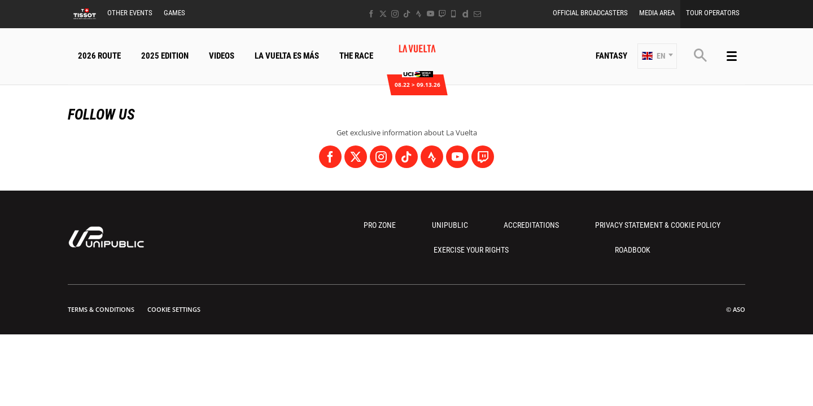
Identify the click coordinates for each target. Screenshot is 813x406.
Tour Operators (713, 12)
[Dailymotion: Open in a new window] (465, 14)
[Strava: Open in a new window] (419, 14)
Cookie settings (173, 309)
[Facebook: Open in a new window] (371, 14)
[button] (657, 56)
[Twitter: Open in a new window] (383, 14)
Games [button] (174, 12)
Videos (221, 56)
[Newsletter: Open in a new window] (477, 14)
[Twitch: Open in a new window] (442, 14)
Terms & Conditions (101, 309)
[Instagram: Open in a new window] (395, 14)
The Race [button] (356, 56)
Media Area (657, 12)
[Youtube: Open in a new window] (430, 14)
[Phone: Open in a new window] (454, 14)
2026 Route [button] (99, 56)
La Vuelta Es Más (287, 56)
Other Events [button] (129, 12)
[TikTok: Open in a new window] (407, 14)
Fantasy (611, 56)
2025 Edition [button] (165, 56)
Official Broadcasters (590, 12)
